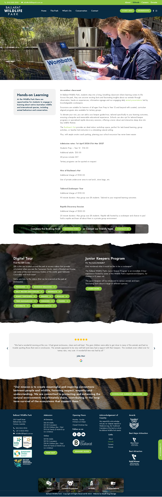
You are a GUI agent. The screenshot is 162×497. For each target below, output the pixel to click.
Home (43, 10)
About (127, 2)
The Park (54, 10)
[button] (6, 348)
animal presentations (134, 100)
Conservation (81, 10)
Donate (154, 2)
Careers (145, 2)
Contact (94, 10)
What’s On (66, 10)
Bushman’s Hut (70, 127)
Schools (136, 2)
